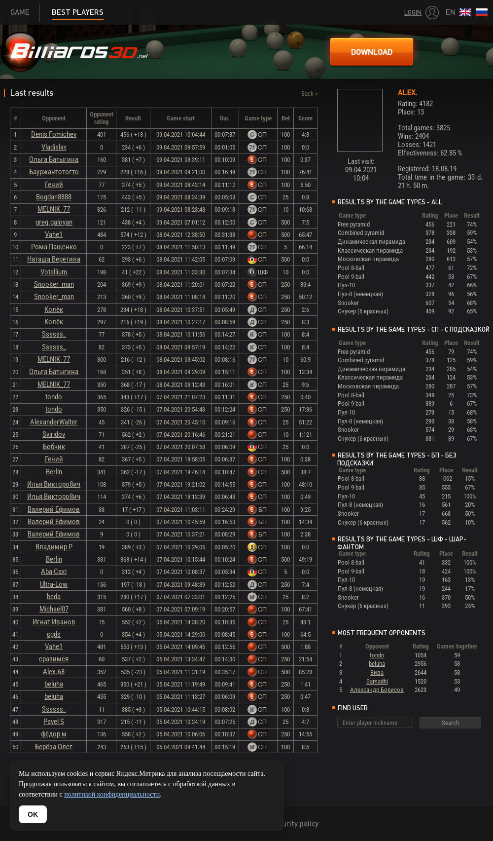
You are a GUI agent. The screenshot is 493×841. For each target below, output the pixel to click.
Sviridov (53, 434)
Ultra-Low (54, 584)
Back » (309, 93)
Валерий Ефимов (54, 509)
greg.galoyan (53, 222)
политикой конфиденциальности (112, 794)
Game (20, 12)
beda (54, 596)
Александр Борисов (377, 689)
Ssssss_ (54, 334)
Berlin (54, 471)
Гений (54, 184)
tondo (53, 396)
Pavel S (53, 721)
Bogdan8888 (53, 196)
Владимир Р (53, 546)
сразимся (54, 658)
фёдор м (54, 733)
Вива (377, 672)
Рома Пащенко (54, 246)
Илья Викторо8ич (53, 484)
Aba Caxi (54, 571)
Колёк (53, 309)
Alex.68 (54, 671)
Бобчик (54, 446)
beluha (53, 684)
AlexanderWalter (53, 422)
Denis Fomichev (53, 134)
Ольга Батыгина (53, 159)
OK (33, 814)
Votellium (53, 272)
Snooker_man (54, 284)
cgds (54, 634)
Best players (78, 12)
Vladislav (54, 147)
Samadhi (377, 681)
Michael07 (54, 609)
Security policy (294, 823)
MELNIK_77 (53, 209)
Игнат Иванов (54, 621)
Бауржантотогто (54, 171)
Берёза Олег (53, 746)
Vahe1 (54, 234)
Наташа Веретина (53, 259)
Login (413, 12)
